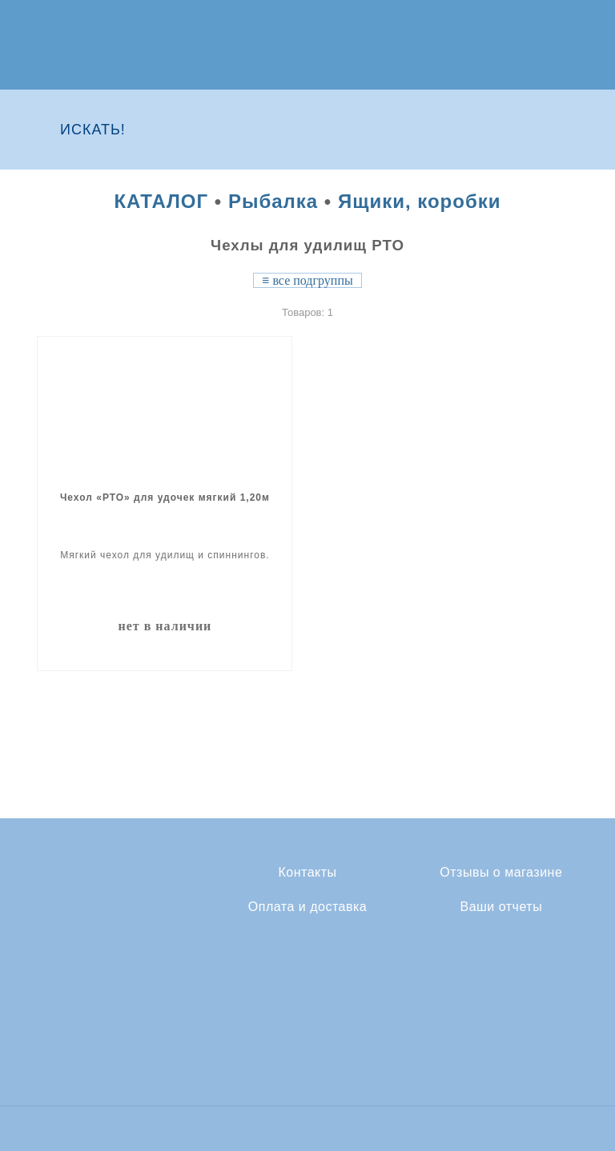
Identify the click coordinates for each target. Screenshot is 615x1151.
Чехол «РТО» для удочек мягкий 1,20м (165, 497)
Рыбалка (273, 201)
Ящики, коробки (419, 201)
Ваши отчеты (501, 907)
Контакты (307, 872)
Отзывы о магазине (501, 872)
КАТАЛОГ (161, 201)
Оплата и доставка (307, 907)
